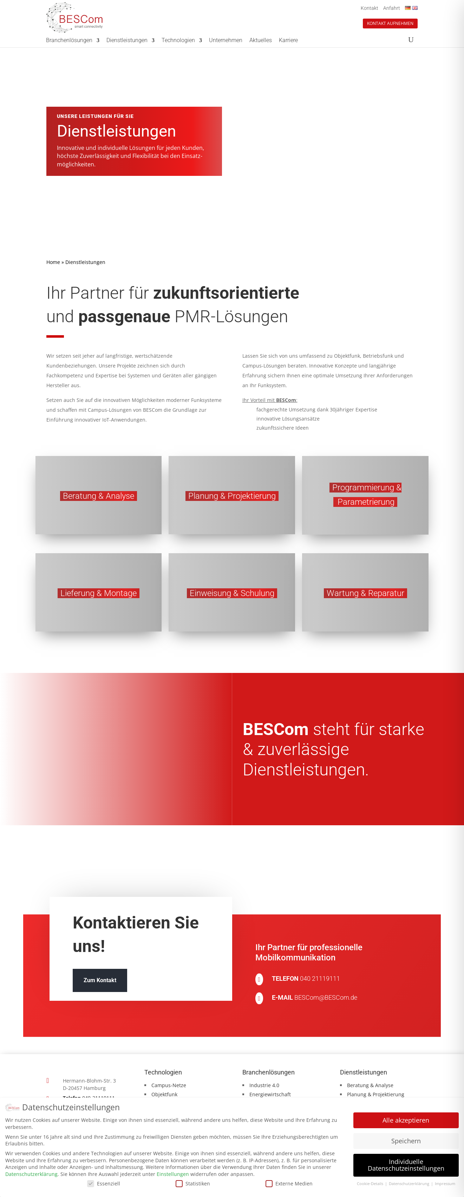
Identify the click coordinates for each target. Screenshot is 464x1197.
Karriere (288, 41)
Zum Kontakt (100, 980)
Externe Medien (289, 1182)
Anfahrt (391, 8)
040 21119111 (320, 978)
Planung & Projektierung (375, 1094)
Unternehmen (225, 41)
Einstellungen (173, 1173)
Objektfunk (164, 1094)
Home (53, 262)
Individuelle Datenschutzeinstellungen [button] (406, 1164)
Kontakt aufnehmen (390, 23)
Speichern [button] (406, 1140)
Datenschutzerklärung (31, 1173)
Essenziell (103, 1182)
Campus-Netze (168, 1085)
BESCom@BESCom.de (325, 997)
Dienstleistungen (127, 41)
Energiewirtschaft (270, 1094)
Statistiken (193, 1182)
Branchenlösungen (69, 41)
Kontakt (369, 8)
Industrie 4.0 (264, 1085)
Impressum (445, 1183)
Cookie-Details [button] (370, 1183)
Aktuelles (260, 41)
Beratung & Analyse (370, 1085)
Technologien (178, 41)
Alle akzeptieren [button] (406, 1119)
